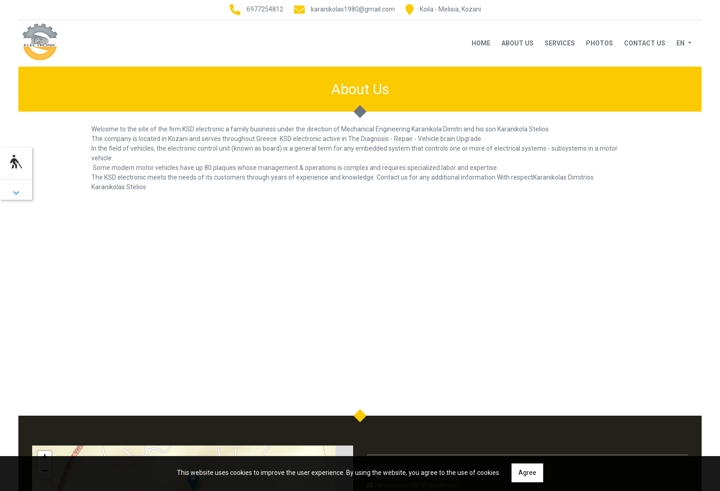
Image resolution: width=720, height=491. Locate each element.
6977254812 (265, 9)
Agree (527, 472)
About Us (517, 43)
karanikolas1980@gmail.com (353, 9)
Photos (599, 43)
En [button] (681, 43)
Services (560, 43)
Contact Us (644, 43)
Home (481, 43)
